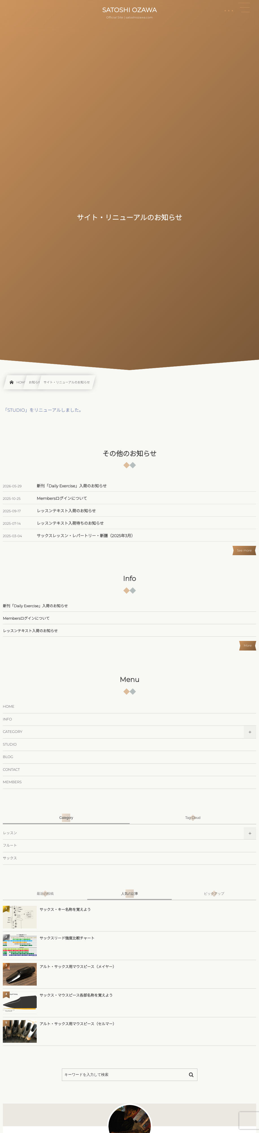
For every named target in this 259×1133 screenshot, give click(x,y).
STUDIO (10, 745)
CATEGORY (12, 732)
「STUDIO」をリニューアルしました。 (43, 410)
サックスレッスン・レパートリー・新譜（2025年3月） (86, 541)
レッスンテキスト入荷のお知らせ (66, 516)
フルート (10, 846)
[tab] (66, 818)
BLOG (8, 757)
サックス (10, 858)
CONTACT (11, 770)
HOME (8, 707)
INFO (7, 719)
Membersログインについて (62, 503)
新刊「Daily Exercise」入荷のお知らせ (72, 491)
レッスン (10, 833)
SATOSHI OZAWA (129, 10)
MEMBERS (12, 782)
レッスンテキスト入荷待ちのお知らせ (70, 528)
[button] (244, 7)
